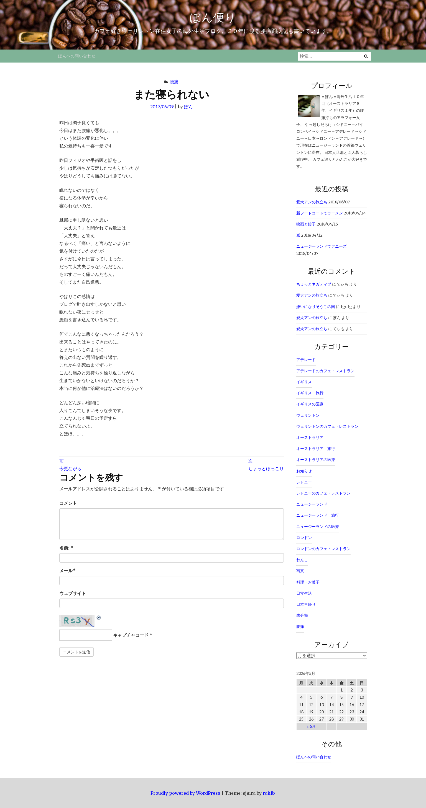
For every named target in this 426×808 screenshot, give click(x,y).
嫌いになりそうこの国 (315, 306)
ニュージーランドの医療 (317, 526)
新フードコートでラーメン (319, 213)
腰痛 (174, 81)
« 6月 (311, 726)
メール (67, 570)
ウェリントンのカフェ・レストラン (327, 426)
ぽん (188, 106)
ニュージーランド (311, 504)
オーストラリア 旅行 (315, 448)
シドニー (304, 482)
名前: (66, 548)
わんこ (302, 559)
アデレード (306, 359)
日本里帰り (306, 604)
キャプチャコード (131, 635)
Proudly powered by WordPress (185, 793)
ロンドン (304, 537)
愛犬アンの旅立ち (311, 202)
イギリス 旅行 (309, 392)
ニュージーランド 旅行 (317, 515)
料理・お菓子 (308, 582)
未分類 (302, 615)
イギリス (304, 381)
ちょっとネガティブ (313, 284)
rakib (268, 793)
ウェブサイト (72, 593)
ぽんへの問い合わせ (77, 55)
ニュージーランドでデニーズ (321, 246)
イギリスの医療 (309, 404)
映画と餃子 (306, 224)
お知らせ (304, 470)
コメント (68, 503)
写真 (300, 570)
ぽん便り (213, 17)
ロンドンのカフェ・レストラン (323, 548)
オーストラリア (309, 437)
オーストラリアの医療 (315, 459)
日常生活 (304, 593)
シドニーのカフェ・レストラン (323, 493)
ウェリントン (308, 415)
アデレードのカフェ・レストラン (325, 370)
